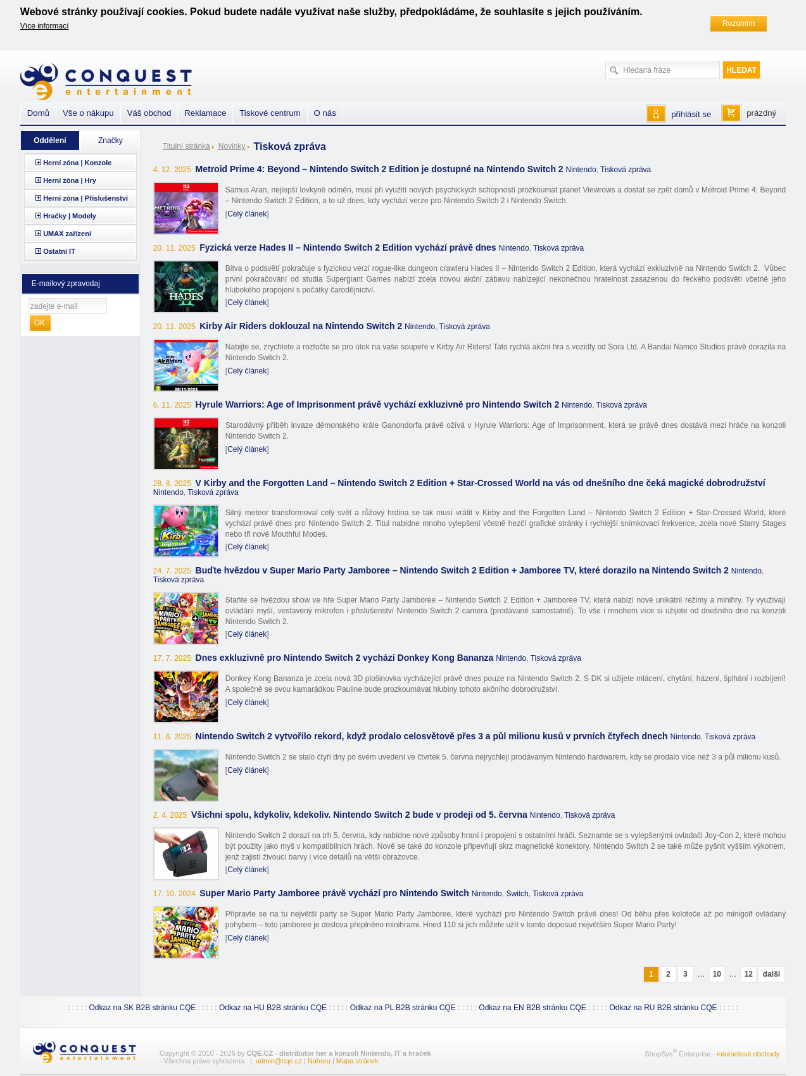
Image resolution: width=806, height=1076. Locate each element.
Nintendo (581, 169)
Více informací (44, 26)
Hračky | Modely (69, 216)
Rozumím (738, 23)
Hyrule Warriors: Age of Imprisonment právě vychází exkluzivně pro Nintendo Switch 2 (378, 404)
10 (717, 974)
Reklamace (205, 113)
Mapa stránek (357, 1061)
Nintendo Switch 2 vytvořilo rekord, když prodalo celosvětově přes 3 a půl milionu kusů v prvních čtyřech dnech (432, 736)
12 (749, 974)
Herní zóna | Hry (69, 180)
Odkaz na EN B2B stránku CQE (532, 1007)
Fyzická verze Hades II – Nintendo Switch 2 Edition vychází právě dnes (347, 247)
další (771, 974)
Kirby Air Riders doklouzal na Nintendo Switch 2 (300, 326)
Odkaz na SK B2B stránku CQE (142, 1007)
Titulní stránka (186, 146)
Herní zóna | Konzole (77, 162)
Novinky (232, 146)
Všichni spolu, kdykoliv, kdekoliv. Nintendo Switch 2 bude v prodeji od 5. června (359, 815)
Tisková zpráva (625, 169)
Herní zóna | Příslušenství (85, 198)
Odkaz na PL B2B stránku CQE (403, 1007)
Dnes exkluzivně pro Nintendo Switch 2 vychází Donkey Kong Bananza (345, 658)
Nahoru (319, 1061)
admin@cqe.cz (279, 1061)
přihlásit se (691, 114)
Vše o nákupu (88, 113)
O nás (325, 113)
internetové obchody (748, 1054)
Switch (517, 893)
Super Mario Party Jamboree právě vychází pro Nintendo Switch (334, 893)
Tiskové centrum (269, 113)
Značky (110, 140)
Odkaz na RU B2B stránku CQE (663, 1007)
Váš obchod (149, 113)
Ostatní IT (59, 251)
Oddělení (50, 140)
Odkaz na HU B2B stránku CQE (273, 1007)
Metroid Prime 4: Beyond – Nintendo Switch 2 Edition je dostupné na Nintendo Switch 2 (380, 169)
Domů (38, 113)
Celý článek (247, 214)
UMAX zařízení (67, 233)
